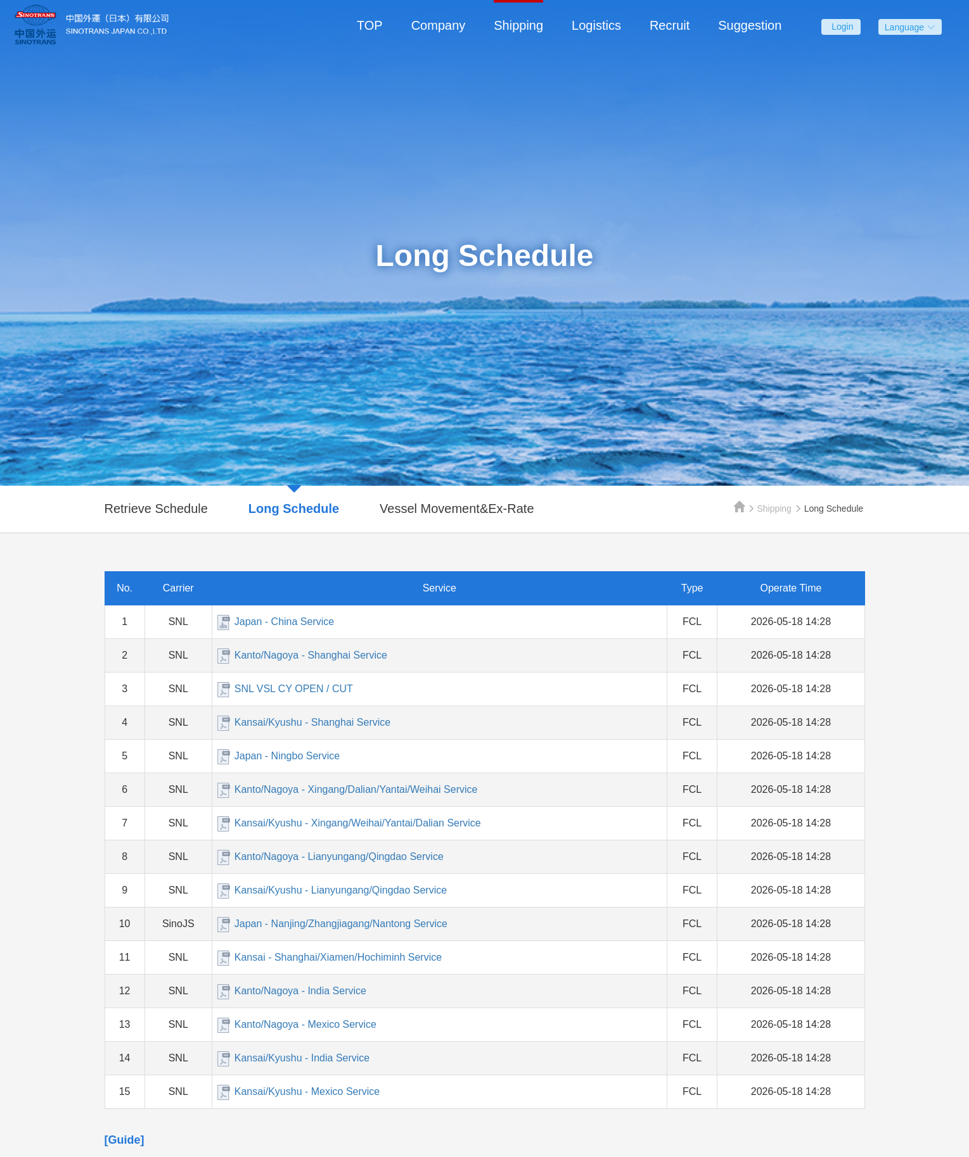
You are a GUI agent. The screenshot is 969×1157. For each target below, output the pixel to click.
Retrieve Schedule (156, 508)
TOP (370, 25)
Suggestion (749, 25)
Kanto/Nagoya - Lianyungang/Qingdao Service (339, 856)
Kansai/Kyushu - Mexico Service (307, 1091)
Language (910, 27)
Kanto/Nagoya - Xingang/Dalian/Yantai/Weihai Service (356, 789)
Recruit (670, 25)
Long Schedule (293, 508)
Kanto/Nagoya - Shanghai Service (310, 655)
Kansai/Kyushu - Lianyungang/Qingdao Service (340, 890)
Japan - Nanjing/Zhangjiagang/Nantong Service (340, 923)
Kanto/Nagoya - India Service (300, 990)
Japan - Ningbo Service (287, 755)
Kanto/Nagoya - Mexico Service (305, 1024)
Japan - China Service (284, 621)
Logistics (596, 25)
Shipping (518, 25)
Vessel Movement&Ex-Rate (457, 508)
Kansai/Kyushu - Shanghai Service (312, 722)
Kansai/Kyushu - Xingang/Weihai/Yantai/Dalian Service (357, 823)
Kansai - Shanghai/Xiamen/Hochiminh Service (338, 957)
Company (438, 25)
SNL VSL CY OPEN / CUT (293, 688)
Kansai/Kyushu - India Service (301, 1058)
